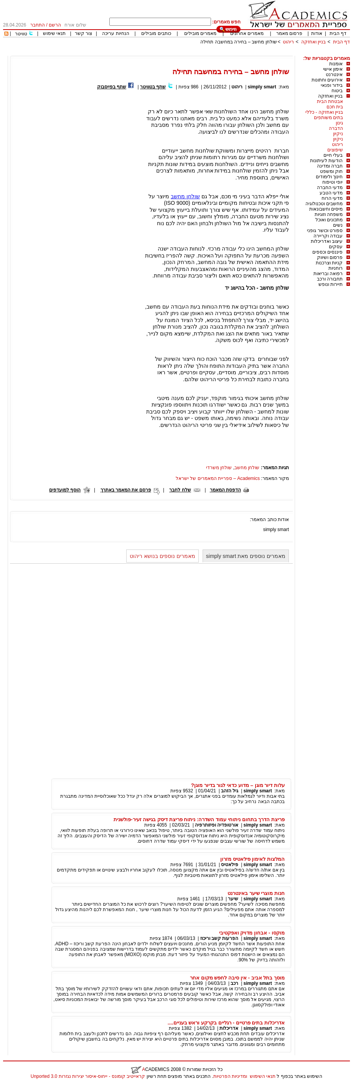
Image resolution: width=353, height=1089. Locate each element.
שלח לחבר (180, 490)
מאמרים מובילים (200, 33)
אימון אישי (333, 69)
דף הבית (338, 33)
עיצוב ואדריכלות (327, 241)
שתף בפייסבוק (111, 87)
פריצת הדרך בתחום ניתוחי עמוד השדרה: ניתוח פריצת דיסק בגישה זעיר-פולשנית (199, 819)
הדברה (336, 128)
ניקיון (338, 133)
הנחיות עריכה (115, 33)
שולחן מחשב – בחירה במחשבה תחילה (238, 42)
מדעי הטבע (331, 193)
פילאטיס (229, 864)
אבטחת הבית (330, 101)
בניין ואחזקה (313, 42)
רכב (234, 983)
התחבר (37, 25)
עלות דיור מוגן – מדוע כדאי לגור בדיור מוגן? (238, 785)
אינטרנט (334, 74)
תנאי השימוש (262, 1076)
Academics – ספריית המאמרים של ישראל (218, 478)
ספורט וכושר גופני (325, 230)
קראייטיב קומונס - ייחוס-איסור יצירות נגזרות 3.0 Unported (88, 1076)
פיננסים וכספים (327, 252)
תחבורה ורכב (330, 279)
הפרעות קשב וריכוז (219, 938)
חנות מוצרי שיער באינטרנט (256, 893)
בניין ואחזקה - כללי (324, 112)
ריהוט (288, 42)
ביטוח (337, 90)
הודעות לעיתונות (326, 160)
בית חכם (335, 107)
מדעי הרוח (332, 198)
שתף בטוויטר (153, 87)
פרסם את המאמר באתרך (126, 490)
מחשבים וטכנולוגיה (324, 203)
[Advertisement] (210, 53)
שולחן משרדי (219, 467)
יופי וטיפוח (332, 182)
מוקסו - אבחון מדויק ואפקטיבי (252, 933)
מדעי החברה (330, 187)
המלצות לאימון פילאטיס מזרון (252, 859)
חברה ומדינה (330, 166)
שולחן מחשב (185, 196)
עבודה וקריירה (328, 236)
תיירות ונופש (330, 284)
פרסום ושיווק (330, 257)
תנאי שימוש (54, 33)
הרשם (55, 25)
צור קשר (83, 33)
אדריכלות (228, 1028)
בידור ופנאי (332, 85)
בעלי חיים (333, 155)
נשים (338, 225)
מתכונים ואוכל (329, 219)
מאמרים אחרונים (247, 33)
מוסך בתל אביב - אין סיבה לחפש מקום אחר (237, 978)
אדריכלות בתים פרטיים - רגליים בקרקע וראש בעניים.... (226, 1023)
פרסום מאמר (289, 33)
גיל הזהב (229, 791)
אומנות (336, 63)
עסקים (336, 246)
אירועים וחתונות (327, 80)
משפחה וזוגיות (329, 214)
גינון (339, 123)
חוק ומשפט (331, 171)
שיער (233, 898)
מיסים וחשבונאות (326, 209)
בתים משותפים (328, 117)
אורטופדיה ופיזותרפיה (216, 825)
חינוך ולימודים (329, 176)
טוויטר (21, 34)
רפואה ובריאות (328, 273)
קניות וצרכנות (329, 263)
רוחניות (335, 268)
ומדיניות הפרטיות (230, 1076)
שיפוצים (335, 150)
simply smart (262, 87)
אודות (316, 33)
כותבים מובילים (156, 33)
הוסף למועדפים (65, 490)
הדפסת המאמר (225, 490)
